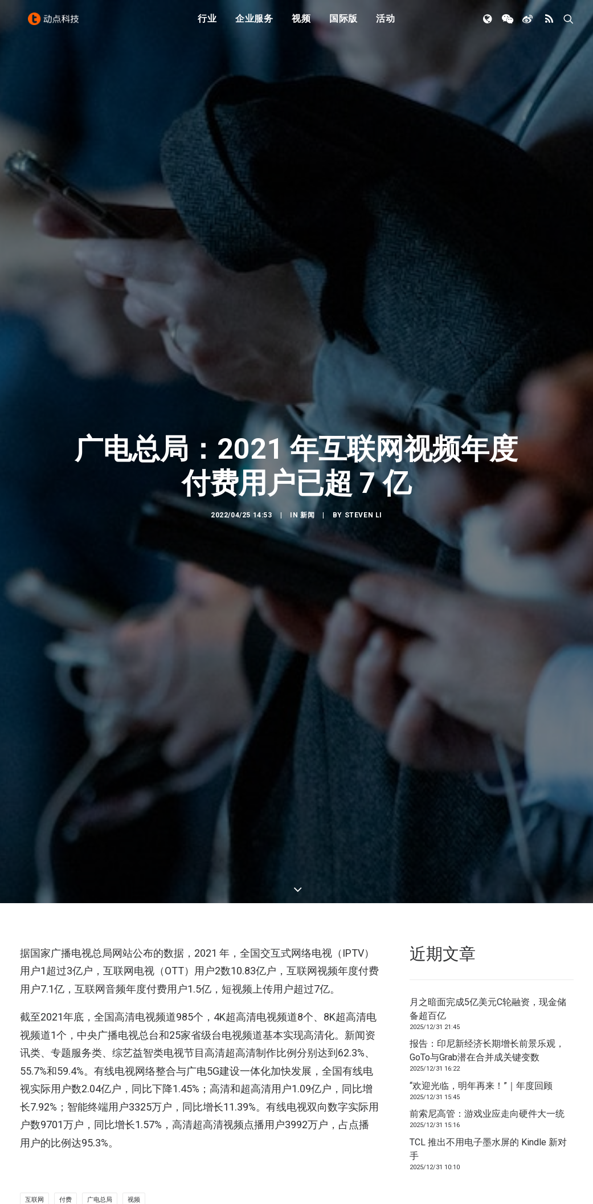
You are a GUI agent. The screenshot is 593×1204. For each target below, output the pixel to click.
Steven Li (363, 452)
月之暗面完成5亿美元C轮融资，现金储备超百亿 (488, 882)
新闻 (307, 452)
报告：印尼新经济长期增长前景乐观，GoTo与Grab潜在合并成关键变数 (487, 924)
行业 (207, 24)
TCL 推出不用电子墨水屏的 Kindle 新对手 (488, 1022)
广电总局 (99, 1074)
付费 (65, 1074)
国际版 (343, 24)
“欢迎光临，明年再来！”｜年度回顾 (481, 959)
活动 (385, 24)
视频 (301, 24)
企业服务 (254, 24)
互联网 (34, 1074)
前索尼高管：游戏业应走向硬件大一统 (487, 987)
